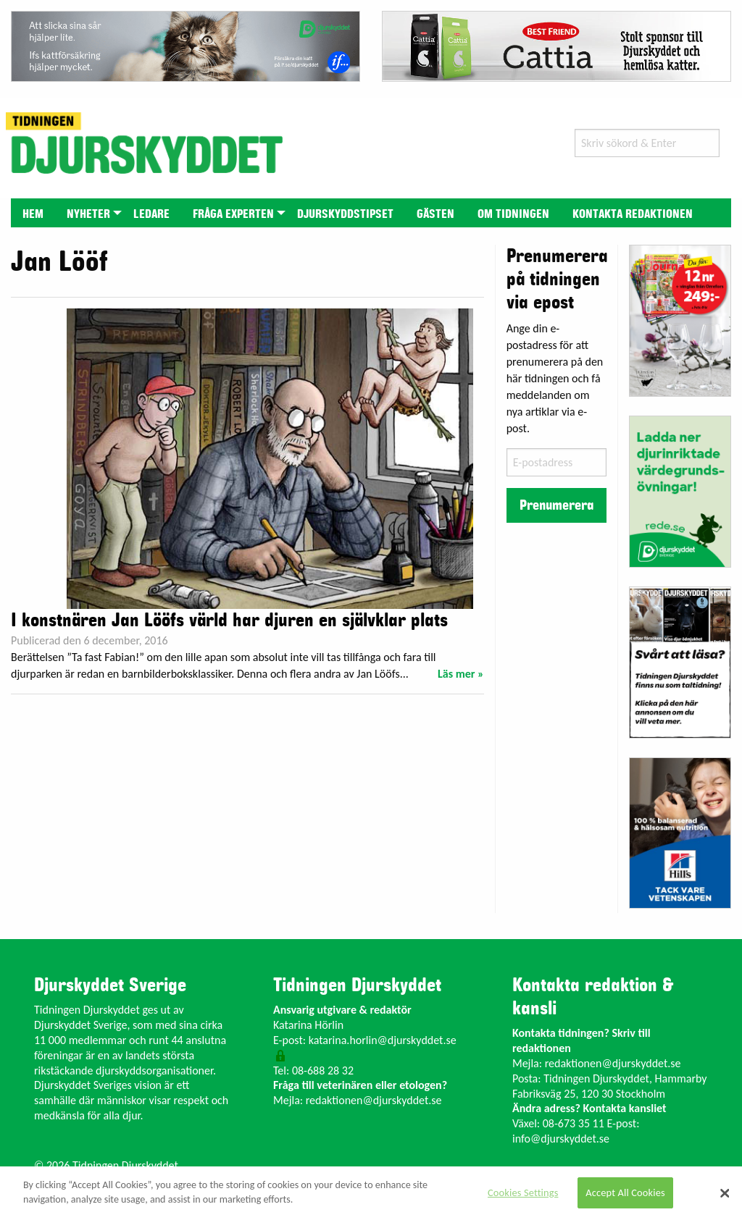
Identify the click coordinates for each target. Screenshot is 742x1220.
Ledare (151, 214)
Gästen (435, 214)
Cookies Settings (523, 1192)
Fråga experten (233, 214)
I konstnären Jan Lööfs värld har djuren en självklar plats (229, 620)
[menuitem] (33, 212)
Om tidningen (513, 214)
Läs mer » (461, 674)
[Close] (724, 1193)
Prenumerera (556, 505)
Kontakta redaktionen (632, 214)
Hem (32, 214)
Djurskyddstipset (345, 214)
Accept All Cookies (625, 1192)
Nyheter (88, 214)
